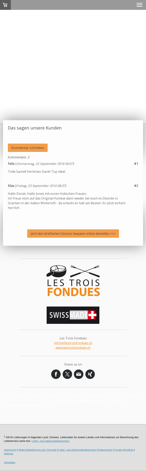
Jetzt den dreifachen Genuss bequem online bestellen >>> (73, 233)
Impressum (10, 449)
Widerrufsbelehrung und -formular (37, 449)
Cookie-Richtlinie (123, 449)
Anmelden (9, 462)
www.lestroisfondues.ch (73, 347)
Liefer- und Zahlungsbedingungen (50, 441)
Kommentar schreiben (27, 148)
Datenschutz (105, 449)
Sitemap (8, 453)
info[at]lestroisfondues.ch (73, 343)
